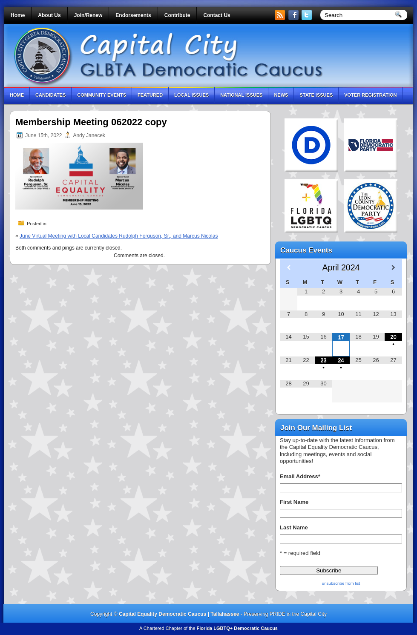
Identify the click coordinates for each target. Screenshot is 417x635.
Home (18, 15)
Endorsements (133, 15)
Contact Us (216, 15)
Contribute (177, 15)
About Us (49, 15)
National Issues (241, 95)
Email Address (300, 476)
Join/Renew (88, 15)
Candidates (50, 95)
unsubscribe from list (341, 583)
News (281, 95)
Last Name (294, 527)
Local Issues (191, 95)
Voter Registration (370, 95)
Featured (150, 95)
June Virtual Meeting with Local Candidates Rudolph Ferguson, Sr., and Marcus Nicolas (119, 236)
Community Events (101, 95)
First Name (294, 502)
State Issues (316, 95)
